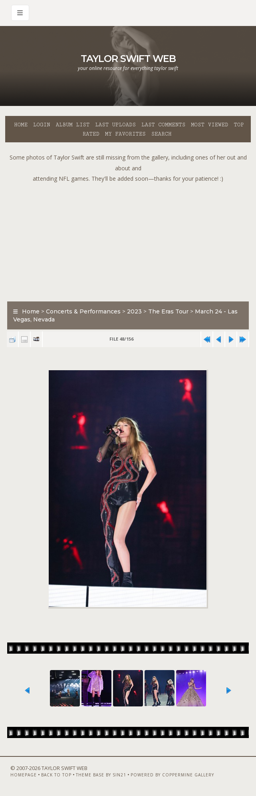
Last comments (163, 125)
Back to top (56, 775)
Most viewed (209, 125)
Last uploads (115, 125)
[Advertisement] (130, 240)
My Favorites (125, 134)
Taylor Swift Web (128, 58)
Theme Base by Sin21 (101, 775)
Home (21, 125)
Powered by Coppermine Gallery (172, 775)
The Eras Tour (168, 311)
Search (161, 134)
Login (41, 125)
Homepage (23, 775)
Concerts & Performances (83, 311)
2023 (134, 311)
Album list (72, 125)
